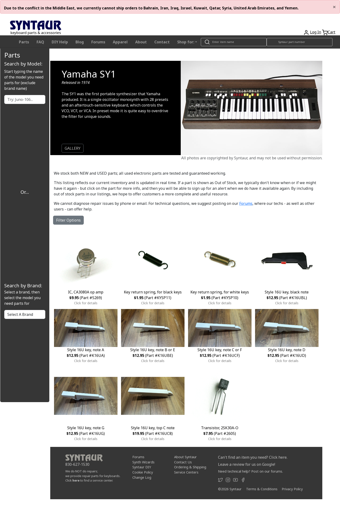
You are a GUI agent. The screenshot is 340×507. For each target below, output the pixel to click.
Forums (98, 42)
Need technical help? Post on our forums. (250, 471)
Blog (80, 42)
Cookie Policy (142, 472)
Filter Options (68, 220)
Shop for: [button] (185, 42)
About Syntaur (185, 457)
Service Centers (186, 472)
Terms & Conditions (261, 489)
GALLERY (72, 148)
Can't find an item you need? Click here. (252, 457)
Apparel (120, 42)
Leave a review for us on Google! (246, 464)
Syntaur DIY (141, 467)
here (76, 480)
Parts (24, 42)
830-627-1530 (77, 464)
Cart (331, 32)
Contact (162, 42)
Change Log (141, 477)
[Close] (334, 7)
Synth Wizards (143, 462)
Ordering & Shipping (190, 467)
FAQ (40, 42)
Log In (315, 32)
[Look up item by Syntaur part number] (299, 42)
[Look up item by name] (234, 42)
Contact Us (183, 462)
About (141, 42)
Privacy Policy (292, 489)
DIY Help (60, 42)
